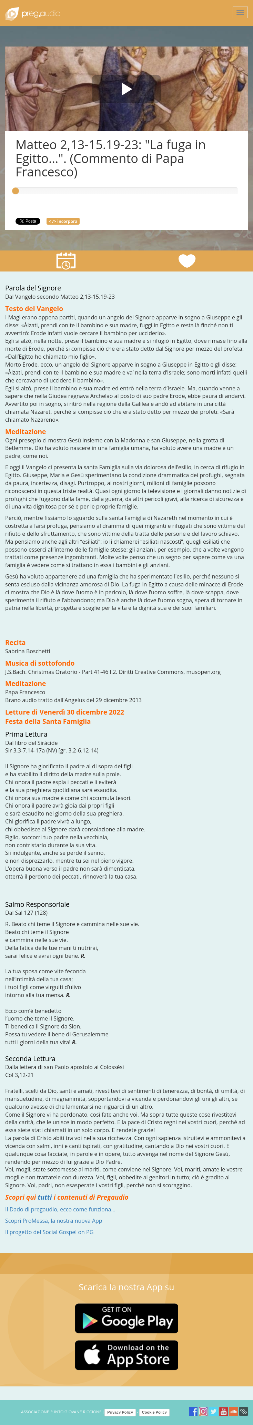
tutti (45, 1197)
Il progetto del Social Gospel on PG (49, 1232)
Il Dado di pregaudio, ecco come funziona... (60, 1209)
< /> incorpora (63, 221)
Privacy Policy (120, 1412)
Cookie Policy (154, 1412)
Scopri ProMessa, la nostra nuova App (53, 1220)
